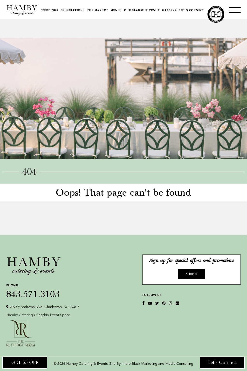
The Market (97, 10)
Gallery (169, 10)
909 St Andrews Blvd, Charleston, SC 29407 (42, 307)
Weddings (49, 10)
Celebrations (72, 10)
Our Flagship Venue (142, 10)
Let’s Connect (191, 10)
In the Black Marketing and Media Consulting (157, 364)
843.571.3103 (42, 290)
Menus (116, 10)
